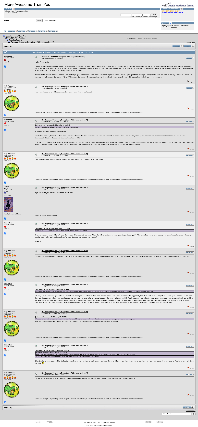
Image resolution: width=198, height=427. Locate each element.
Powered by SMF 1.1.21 (89, 422)
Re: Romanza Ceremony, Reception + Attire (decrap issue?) (65, 86)
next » (193, 42)
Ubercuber (8, 56)
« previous (188, 42)
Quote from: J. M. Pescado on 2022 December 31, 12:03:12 (52, 125)
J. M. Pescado (9, 86)
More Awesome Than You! (16, 36)
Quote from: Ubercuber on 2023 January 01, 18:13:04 (51, 317)
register (25, 11)
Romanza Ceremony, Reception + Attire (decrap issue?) (32, 42)
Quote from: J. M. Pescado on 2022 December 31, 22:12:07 (52, 228)
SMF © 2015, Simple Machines (106, 422)
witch (6, 188)
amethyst (174, 27)
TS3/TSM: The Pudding (16, 38)
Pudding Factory (15, 40)
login (20, 11)
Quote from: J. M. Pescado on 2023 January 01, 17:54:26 (52, 289)
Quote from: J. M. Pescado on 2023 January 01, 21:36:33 (52, 350)
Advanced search (49, 20)
